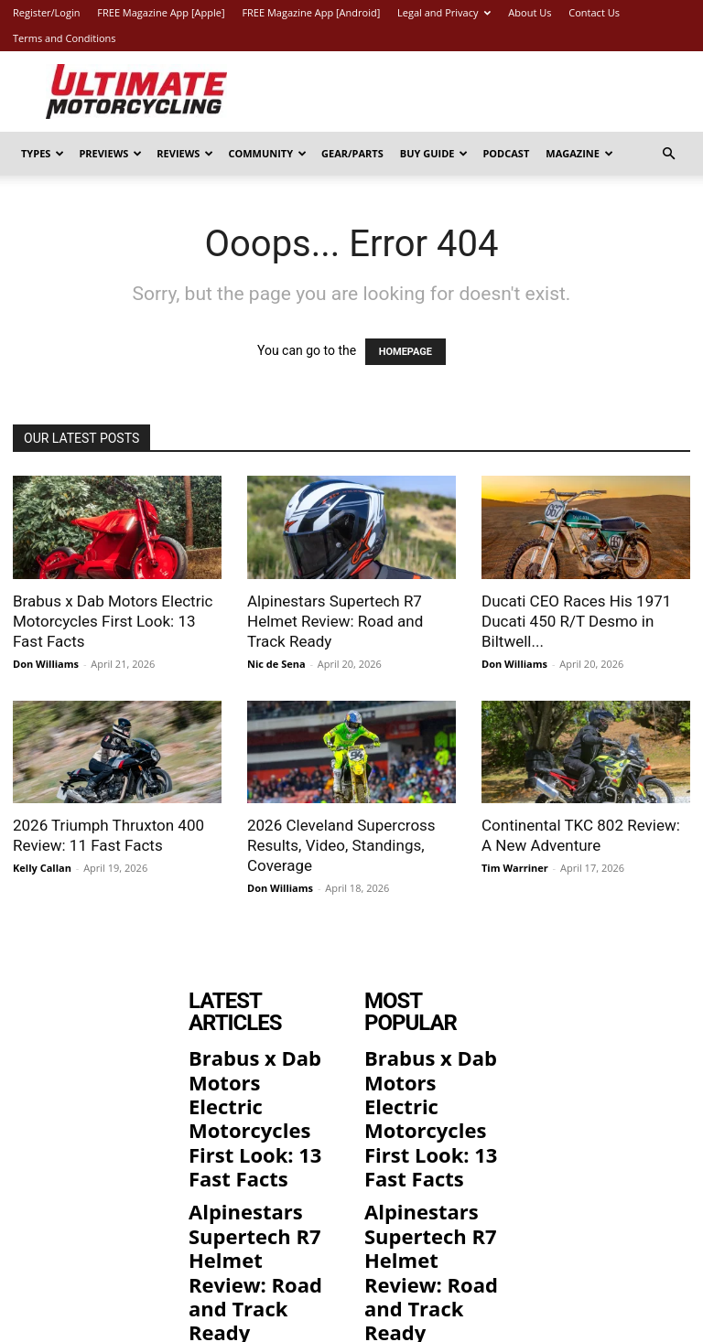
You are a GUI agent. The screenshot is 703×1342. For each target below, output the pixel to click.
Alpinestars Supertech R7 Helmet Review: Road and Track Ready (335, 621)
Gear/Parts (352, 153)
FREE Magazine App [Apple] (160, 12)
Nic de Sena (276, 664)
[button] (668, 154)
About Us (529, 12)
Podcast (505, 153)
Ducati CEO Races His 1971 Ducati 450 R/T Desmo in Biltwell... (576, 621)
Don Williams (46, 664)
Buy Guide (434, 153)
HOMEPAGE (405, 352)
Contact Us (594, 12)
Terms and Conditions (64, 38)
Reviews (185, 153)
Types (42, 153)
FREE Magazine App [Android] (311, 12)
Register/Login (46, 12)
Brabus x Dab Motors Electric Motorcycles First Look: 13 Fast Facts (112, 621)
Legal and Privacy (444, 12)
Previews (110, 153)
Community (267, 153)
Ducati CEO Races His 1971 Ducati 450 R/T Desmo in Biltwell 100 (259, 1231)
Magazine (579, 153)
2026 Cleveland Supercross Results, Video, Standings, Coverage (341, 845)
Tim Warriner (514, 868)
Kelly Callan (42, 868)
